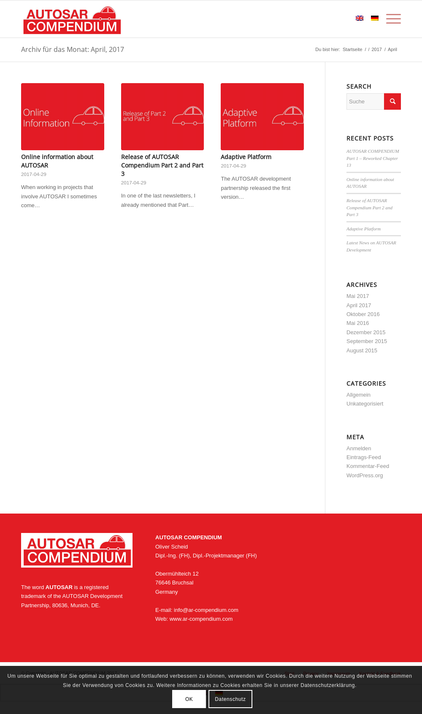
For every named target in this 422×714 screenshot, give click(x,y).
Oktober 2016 (363, 314)
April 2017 (358, 305)
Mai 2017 (357, 296)
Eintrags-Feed (363, 457)
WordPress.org (364, 475)
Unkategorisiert (364, 403)
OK (189, 699)
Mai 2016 (357, 323)
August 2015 (361, 350)
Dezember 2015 (366, 332)
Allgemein (358, 395)
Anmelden (358, 448)
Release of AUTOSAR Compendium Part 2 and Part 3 (162, 165)
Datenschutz (230, 699)
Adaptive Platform (246, 157)
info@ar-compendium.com (206, 610)
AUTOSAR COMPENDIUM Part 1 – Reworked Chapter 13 (372, 158)
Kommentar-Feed (367, 466)
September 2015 (366, 341)
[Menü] (391, 19)
